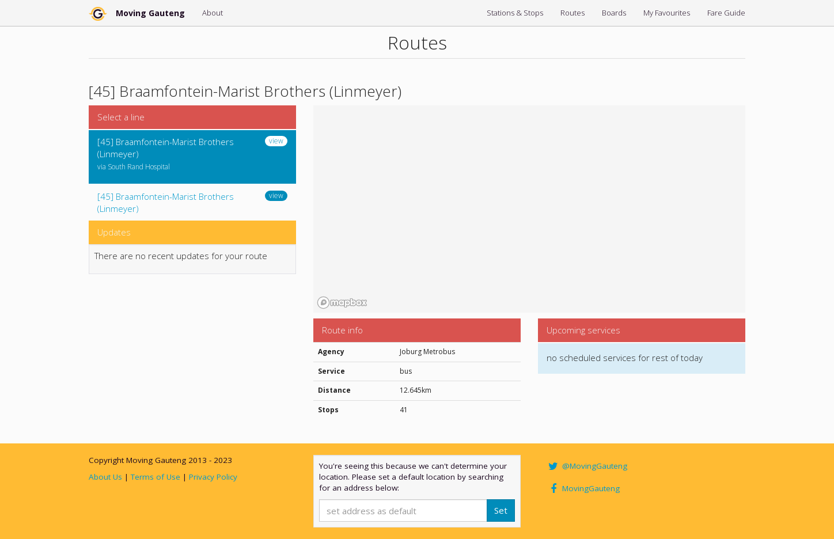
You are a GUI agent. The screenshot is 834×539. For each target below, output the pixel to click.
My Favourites (666, 12)
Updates (114, 232)
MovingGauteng (583, 488)
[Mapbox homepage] (342, 302)
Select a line (121, 117)
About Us (105, 477)
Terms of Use (155, 477)
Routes (572, 12)
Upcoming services (583, 330)
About (212, 12)
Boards (614, 12)
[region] (529, 209)
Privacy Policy (213, 477)
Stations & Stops (515, 12)
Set (500, 510)
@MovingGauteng (587, 466)
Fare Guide (726, 12)
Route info (342, 330)
